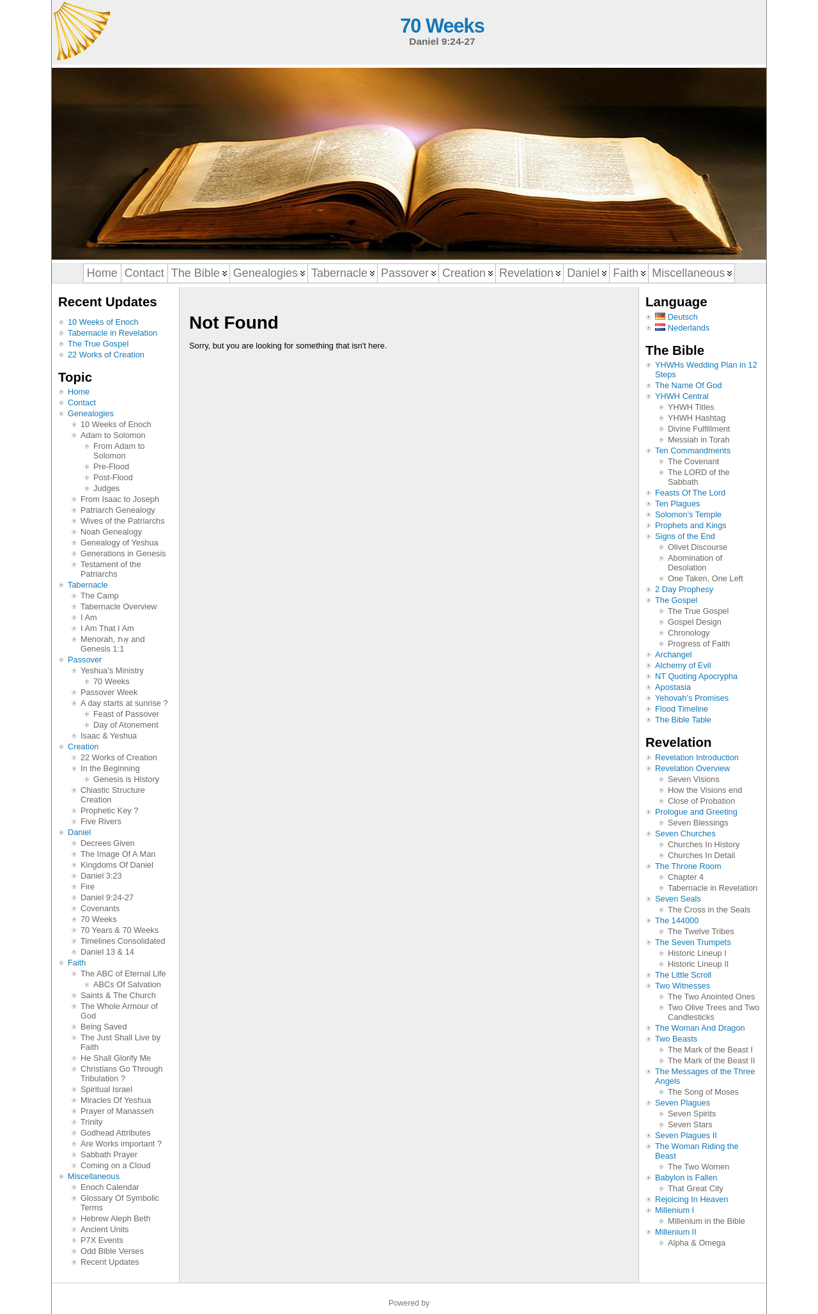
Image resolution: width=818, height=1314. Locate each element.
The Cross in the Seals (709, 909)
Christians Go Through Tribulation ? (122, 1073)
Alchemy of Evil (683, 665)
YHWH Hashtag (696, 418)
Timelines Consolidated (123, 941)
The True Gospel (98, 343)
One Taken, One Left (705, 578)
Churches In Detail (701, 855)
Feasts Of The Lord (690, 492)
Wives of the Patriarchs (123, 521)
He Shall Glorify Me (116, 1058)
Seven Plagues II (686, 1135)
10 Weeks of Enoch (103, 322)
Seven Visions (694, 779)
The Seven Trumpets (693, 942)
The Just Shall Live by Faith (120, 1042)
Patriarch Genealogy (118, 510)
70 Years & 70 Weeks (119, 930)
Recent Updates (110, 1262)
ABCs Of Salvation (127, 984)
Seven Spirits (692, 1113)
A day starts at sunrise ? (124, 703)
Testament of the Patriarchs (111, 569)
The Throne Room (688, 866)
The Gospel (676, 600)
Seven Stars (690, 1124)
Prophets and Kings (691, 525)
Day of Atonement (125, 725)
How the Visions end (705, 790)
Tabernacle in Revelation (112, 333)
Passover (85, 659)
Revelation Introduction (697, 757)
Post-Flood (113, 477)
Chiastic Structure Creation (113, 794)
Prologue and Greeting (696, 812)
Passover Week (109, 692)
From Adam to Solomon (118, 450)
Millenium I (674, 1210)
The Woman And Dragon (700, 1028)
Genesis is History (126, 779)
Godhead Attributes (116, 1133)
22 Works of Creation (106, 354)
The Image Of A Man (118, 854)
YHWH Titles (691, 407)
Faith (77, 962)
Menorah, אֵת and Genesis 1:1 (113, 643)
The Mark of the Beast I (710, 1049)
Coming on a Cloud (116, 1165)
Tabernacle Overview (119, 606)
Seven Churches (685, 833)
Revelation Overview (692, 768)
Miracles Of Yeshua (116, 1100)
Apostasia (673, 687)
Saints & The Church (118, 995)
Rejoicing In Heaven (692, 1199)
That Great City (695, 1188)
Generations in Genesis (123, 553)
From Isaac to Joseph (120, 499)
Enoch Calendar (110, 1187)
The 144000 (676, 920)
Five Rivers (101, 821)
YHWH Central (682, 396)
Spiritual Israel (106, 1089)
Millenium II (676, 1232)
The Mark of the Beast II (711, 1060)
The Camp (100, 595)
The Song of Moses (703, 1092)
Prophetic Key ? (109, 810)
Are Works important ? (121, 1143)
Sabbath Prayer (109, 1154)
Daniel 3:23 (101, 875)
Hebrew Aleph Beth (116, 1218)
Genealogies (91, 413)
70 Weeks (442, 26)
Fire (88, 886)
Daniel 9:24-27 (107, 897)
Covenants (100, 908)
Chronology (688, 632)
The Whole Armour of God (119, 1011)
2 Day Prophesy (684, 589)
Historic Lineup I (697, 953)
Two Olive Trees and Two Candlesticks (713, 1012)
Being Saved (104, 1026)
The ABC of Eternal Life (123, 973)
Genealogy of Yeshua (119, 542)
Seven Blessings (698, 822)
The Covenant (693, 461)
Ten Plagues (677, 503)
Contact (82, 402)
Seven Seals (678, 898)
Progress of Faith (699, 643)
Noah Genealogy (111, 531)
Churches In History (703, 844)
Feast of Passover (126, 714)
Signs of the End (685, 536)
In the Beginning (110, 768)
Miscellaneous (94, 1176)
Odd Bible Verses (112, 1251)
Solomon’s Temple (688, 514)
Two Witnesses (682, 985)
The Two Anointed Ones (711, 996)
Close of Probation (701, 801)
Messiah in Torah (699, 439)
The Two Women (698, 1166)
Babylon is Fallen (686, 1177)
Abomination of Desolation (695, 562)
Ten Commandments (692, 450)
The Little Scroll (683, 975)
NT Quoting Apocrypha (696, 676)
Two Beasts (676, 1039)
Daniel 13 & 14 (107, 952)
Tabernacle (88, 585)
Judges (106, 488)
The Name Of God (688, 385)
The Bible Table (683, 719)
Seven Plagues (682, 1102)
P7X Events (102, 1240)
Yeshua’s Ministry (112, 670)
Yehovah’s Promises (692, 698)
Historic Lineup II (698, 964)
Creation (83, 746)
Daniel (79, 832)
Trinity (91, 1122)
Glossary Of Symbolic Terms (120, 1202)
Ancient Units (104, 1229)
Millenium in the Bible (706, 1221)
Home (78, 391)
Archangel (673, 654)
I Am (89, 617)
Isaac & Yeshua (109, 735)
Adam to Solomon (113, 435)
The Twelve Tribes (701, 931)
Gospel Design (695, 622)
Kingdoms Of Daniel (117, 865)
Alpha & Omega (696, 1243)
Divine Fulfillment (699, 429)
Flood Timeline (681, 709)
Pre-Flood (111, 466)
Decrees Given (108, 843)
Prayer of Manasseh (117, 1111)
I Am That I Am (107, 628)
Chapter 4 (686, 877)
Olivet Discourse (697, 547)
